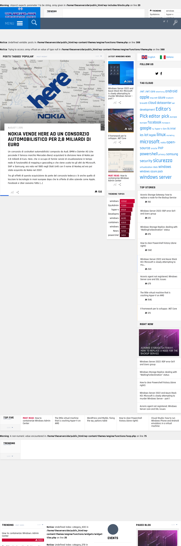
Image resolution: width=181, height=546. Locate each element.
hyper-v (169, 14)
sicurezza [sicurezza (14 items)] (162, 160)
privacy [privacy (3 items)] (161, 154)
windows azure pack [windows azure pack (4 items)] (151, 171)
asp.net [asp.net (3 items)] (153, 97)
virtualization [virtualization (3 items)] (146, 167)
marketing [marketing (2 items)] (170, 135)
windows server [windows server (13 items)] (156, 177)
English (148, 57)
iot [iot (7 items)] (146, 135)
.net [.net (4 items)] (142, 91)
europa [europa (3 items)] (173, 117)
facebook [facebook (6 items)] (154, 122)
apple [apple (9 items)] (144, 97)
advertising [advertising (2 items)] (160, 92)
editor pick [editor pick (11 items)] (159, 116)
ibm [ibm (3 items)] (165, 128)
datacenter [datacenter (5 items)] (164, 103)
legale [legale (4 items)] (152, 135)
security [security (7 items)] (146, 161)
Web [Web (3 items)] (155, 167)
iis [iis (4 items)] (168, 129)
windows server (170, 11)
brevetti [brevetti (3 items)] (143, 103)
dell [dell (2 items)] (173, 103)
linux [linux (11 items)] (161, 135)
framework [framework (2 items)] (166, 123)
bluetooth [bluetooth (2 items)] (170, 98)
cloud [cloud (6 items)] (152, 102)
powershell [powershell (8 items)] (149, 154)
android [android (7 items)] (171, 91)
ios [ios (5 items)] (142, 135)
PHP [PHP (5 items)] (160, 148)
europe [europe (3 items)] (143, 122)
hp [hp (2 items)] (153, 129)
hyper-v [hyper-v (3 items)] (158, 128)
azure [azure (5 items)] (161, 98)
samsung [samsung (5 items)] (172, 154)
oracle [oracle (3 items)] (154, 148)
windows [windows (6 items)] (164, 167)
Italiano (167, 57)
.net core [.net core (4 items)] (150, 91)
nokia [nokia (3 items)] (163, 142)
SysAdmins (155, 14)
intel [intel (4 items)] (173, 129)
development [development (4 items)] (147, 110)
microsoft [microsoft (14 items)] (150, 142)
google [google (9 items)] (145, 128)
